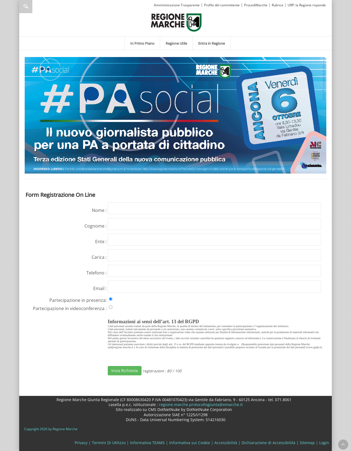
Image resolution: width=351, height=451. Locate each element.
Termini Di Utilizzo (109, 442)
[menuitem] (142, 43)
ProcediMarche (255, 5)
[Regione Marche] (176, 22)
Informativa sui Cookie (189, 442)
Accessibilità (225, 442)
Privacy (81, 442)
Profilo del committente (222, 5)
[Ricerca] (36, 6)
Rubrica (277, 5)
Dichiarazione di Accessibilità (268, 442)
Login (324, 442)
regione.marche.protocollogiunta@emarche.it (200, 404)
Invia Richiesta (124, 370)
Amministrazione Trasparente (177, 5)
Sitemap (307, 442)
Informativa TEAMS (147, 442)
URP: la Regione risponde (307, 5)
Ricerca (25, 6)
